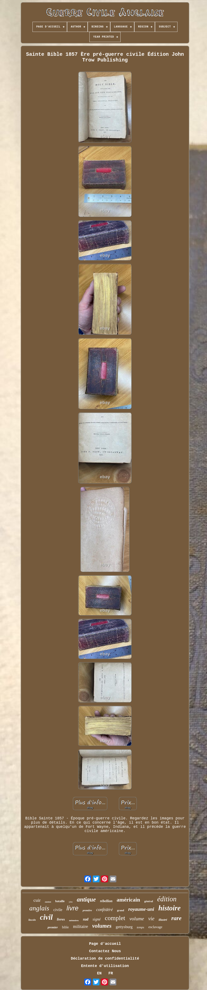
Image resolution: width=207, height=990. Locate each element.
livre (73, 908)
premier (53, 927)
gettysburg (124, 927)
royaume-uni (141, 909)
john (71, 902)
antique (86, 899)
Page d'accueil (105, 944)
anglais (39, 908)
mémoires (74, 920)
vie (151, 918)
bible (65, 927)
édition (167, 899)
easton (48, 901)
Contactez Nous (105, 951)
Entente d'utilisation (105, 966)
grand (120, 910)
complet (115, 917)
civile (57, 909)
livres (61, 919)
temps (140, 927)
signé (97, 919)
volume (136, 918)
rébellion (106, 901)
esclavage (155, 927)
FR (110, 973)
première (87, 910)
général (148, 901)
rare (176, 918)
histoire (169, 908)
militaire (80, 926)
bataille (60, 901)
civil (46, 917)
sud (85, 919)
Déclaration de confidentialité (105, 958)
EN (99, 973)
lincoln (32, 919)
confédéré (104, 909)
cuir (37, 900)
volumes (102, 926)
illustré (163, 919)
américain (128, 900)
